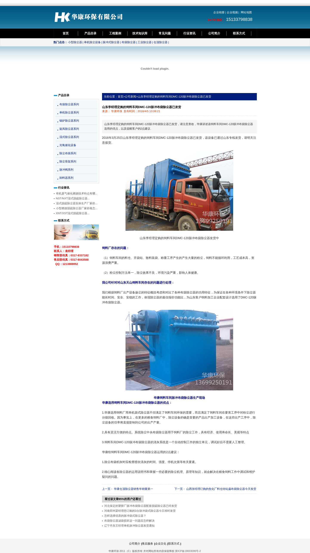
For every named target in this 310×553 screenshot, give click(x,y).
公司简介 (214, 33)
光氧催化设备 (67, 145)
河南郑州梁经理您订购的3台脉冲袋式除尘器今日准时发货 (140, 510)
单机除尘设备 (92, 42)
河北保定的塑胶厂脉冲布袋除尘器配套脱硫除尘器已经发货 (140, 505)
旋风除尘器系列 (69, 128)
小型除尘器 (75, 42)
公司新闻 (130, 96)
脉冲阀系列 (66, 169)
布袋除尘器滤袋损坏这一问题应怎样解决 (129, 520)
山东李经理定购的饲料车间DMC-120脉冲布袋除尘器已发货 (174, 96)
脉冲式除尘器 (111, 42)
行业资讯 (189, 33)
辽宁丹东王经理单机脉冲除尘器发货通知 (129, 525)
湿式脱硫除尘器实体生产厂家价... (77, 203)
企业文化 (160, 543)
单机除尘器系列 (69, 112)
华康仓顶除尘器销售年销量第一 (133, 488)
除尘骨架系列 (67, 161)
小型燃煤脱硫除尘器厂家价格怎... (77, 208)
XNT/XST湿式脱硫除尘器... (73, 213)
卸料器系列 (66, 177)
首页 (66, 33)
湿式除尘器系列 (69, 137)
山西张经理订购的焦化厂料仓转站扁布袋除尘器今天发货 (221, 488)
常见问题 (165, 33)
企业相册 (219, 12)
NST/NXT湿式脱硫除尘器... (73, 198)
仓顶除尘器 (160, 42)
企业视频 (232, 12)
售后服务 (147, 543)
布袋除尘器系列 (69, 104)
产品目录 (90, 33)
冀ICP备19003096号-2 (188, 551)
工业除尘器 (145, 42)
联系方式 (239, 33)
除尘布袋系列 (67, 153)
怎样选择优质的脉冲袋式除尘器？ (125, 515)
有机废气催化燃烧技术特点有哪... (77, 193)
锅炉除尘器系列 (69, 120)
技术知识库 (139, 33)
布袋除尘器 (129, 42)
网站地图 (246, 12)
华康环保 (116, 111)
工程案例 (115, 33)
